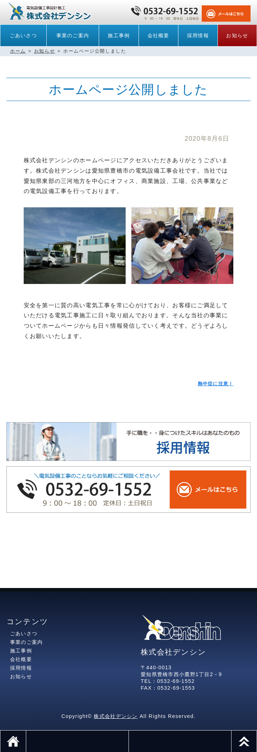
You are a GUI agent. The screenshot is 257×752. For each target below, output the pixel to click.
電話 (77, 741)
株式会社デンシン (115, 716)
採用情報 (198, 35)
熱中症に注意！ (216, 383)
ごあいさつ (23, 35)
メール (179, 741)
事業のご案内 (72, 35)
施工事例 (119, 35)
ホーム (18, 51)
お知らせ (237, 35)
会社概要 (158, 35)
